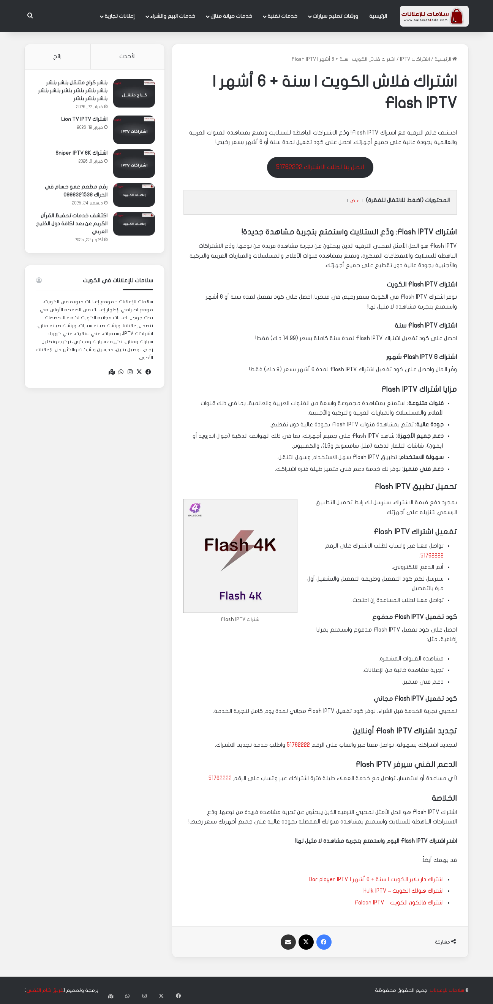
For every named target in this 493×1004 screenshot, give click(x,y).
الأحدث (127, 56)
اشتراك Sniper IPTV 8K (80, 155)
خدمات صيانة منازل (231, 16)
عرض (355, 200)
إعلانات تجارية (119, 16)
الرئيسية (378, 16)
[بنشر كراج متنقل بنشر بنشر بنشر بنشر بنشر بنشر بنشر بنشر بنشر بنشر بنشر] (132, 95)
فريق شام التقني (44, 990)
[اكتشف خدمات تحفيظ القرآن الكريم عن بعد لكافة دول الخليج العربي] (132, 226)
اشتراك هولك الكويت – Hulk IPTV (403, 891)
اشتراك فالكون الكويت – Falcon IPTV (399, 902)
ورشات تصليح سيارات (335, 16)
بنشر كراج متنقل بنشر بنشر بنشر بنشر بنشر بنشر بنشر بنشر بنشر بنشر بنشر (71, 92)
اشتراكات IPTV (415, 59)
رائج (57, 56)
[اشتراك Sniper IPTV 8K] (132, 165)
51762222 (432, 556)
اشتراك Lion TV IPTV (82, 121)
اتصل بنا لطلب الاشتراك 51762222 (320, 167)
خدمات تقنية (282, 16)
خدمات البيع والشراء (172, 16)
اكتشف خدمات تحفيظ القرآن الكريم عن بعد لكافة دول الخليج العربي (72, 225)
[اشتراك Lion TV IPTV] (132, 131)
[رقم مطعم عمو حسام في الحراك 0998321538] (132, 197)
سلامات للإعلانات (447, 990)
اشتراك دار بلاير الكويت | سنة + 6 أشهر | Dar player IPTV (376, 879)
